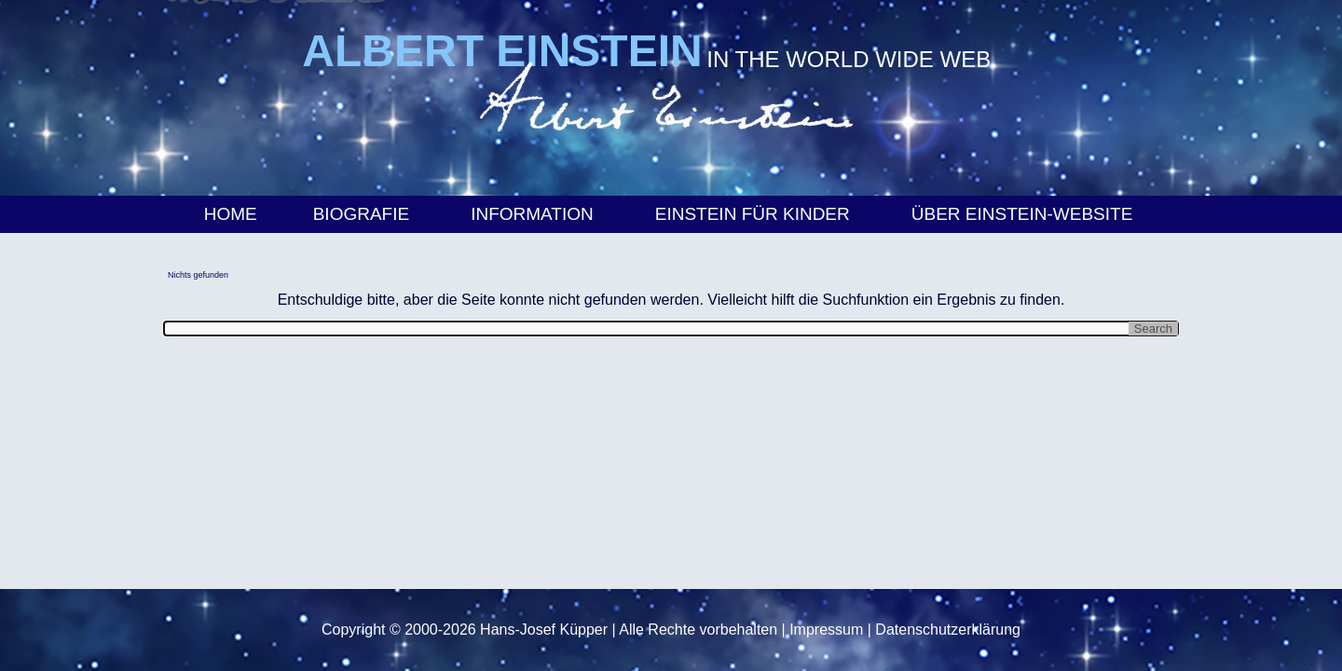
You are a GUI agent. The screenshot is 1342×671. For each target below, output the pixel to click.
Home (230, 214)
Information (535, 214)
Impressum (826, 629)
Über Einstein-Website (1025, 214)
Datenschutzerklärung (947, 629)
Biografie (364, 214)
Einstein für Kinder (755, 214)
